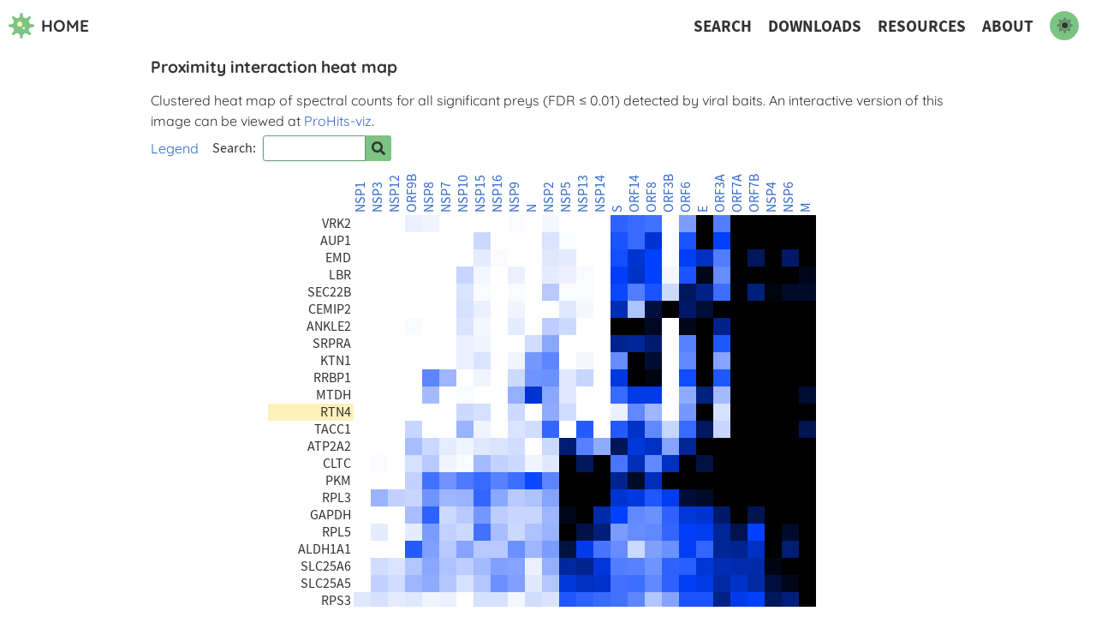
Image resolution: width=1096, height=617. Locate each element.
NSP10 (463, 194)
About (1007, 26)
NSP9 (514, 197)
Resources (922, 26)
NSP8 (429, 197)
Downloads (814, 26)
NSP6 (788, 197)
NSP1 (360, 197)
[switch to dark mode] (1064, 25)
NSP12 (394, 194)
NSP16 (497, 194)
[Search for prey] (378, 148)
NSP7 (446, 197)
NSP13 (583, 194)
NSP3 (377, 197)
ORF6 (685, 197)
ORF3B (668, 193)
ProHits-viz (338, 120)
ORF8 (651, 197)
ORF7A (737, 193)
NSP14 (600, 194)
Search (723, 26)
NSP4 (771, 197)
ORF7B (754, 193)
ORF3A (720, 193)
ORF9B (411, 193)
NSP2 (548, 197)
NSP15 (480, 194)
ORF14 (634, 194)
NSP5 (566, 197)
